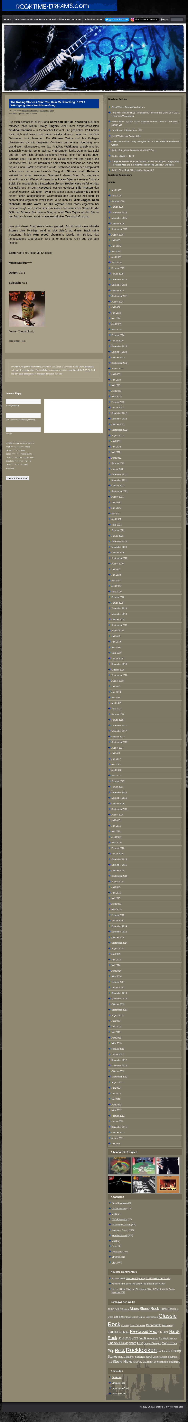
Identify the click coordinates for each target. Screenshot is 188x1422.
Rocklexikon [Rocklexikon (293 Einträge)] (141, 1350)
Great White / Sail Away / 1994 (126, 136)
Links (114, 1241)
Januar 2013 (117, 1054)
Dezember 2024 (119, 279)
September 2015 (119, 876)
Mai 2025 (115, 251)
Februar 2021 (117, 530)
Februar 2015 (117, 915)
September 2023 (119, 363)
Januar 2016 (117, 853)
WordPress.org (119, 1393)
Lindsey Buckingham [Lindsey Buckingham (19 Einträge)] (122, 1343)
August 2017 (117, 748)
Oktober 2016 (118, 803)
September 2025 (119, 229)
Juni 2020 (116, 575)
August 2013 (117, 1015)
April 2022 (116, 458)
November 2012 (119, 1065)
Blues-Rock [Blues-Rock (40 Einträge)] (149, 1308)
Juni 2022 (116, 447)
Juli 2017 (115, 753)
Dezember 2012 (119, 1060)
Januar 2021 (117, 536)
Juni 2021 (116, 508)
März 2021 (116, 525)
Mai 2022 (115, 452)
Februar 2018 (117, 714)
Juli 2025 (115, 240)
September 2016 (119, 809)
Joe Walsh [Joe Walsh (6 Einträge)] (163, 1338)
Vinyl (52, 111)
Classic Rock (19, 341)
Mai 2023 (115, 385)
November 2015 (119, 865)
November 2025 (119, 218)
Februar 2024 (117, 335)
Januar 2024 (117, 340)
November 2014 (119, 932)
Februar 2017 (117, 781)
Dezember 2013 (119, 993)
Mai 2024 (115, 318)
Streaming (117, 1257)
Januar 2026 (117, 207)
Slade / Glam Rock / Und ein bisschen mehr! (132, 170)
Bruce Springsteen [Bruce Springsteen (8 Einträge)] (148, 1317)
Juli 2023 (115, 374)
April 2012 (116, 1104)
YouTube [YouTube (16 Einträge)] (174, 1361)
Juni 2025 (116, 246)
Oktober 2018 (118, 670)
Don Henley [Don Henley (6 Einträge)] (167, 1325)
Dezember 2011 (119, 1127)
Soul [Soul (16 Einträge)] (149, 1356)
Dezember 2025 (119, 212)
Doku (114, 1214)
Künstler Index (93, 19)
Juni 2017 (116, 759)
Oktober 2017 (118, 736)
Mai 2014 (115, 965)
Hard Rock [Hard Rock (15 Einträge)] (124, 1338)
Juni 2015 (116, 893)
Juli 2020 (115, 569)
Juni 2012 (116, 1093)
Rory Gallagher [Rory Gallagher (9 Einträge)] (126, 1356)
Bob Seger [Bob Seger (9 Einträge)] (119, 1317)
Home (7, 19)
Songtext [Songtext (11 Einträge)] (140, 1356)
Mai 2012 (115, 1099)
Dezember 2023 (119, 346)
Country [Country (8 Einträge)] (125, 1325)
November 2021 (119, 480)
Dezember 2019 (119, 608)
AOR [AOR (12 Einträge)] (118, 1309)
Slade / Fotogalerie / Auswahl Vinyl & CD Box (133, 150)
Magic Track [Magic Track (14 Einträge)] (169, 1343)
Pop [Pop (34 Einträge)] (111, 1351)
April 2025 (116, 257)
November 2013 (119, 998)
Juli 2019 (115, 636)
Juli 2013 (115, 1021)
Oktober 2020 (118, 552)
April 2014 (116, 971)
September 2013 (119, 1010)
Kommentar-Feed (120, 1388)
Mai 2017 (115, 764)
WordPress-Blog (175, 1407)
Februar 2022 (117, 463)
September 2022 (119, 430)
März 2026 (116, 195)
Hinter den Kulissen (30, 111)
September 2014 (119, 943)
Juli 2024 (115, 307)
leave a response (26, 374)
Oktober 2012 (118, 1071)
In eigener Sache (120, 1230)
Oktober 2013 (118, 1004)
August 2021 (117, 497)
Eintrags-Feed (118, 1383)
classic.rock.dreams (146, 19)
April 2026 (116, 190)
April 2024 (116, 324)
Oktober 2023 (118, 357)
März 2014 (116, 976)
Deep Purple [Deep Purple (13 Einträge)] (153, 1325)
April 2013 (116, 1038)
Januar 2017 (117, 787)
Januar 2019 (117, 658)
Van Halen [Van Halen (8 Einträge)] (148, 1362)
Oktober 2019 (118, 619)
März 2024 (116, 329)
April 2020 (116, 586)
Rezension (44, 111)
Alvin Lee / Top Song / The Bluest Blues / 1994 (148, 1278)
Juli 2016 (115, 820)
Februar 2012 (117, 1116)
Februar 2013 (117, 1049)
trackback (41, 374)
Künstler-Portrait (119, 1235)
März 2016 (116, 842)
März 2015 (116, 909)
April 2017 (116, 770)
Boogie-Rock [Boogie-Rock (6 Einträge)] (132, 1317)
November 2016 (119, 798)
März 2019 (116, 653)
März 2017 (116, 775)
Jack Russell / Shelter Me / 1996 (126, 130)
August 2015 (117, 881)
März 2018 (116, 708)
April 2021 (116, 519)
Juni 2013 (116, 1026)
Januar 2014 (117, 987)
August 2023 (117, 368)
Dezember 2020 (119, 541)
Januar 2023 (117, 407)
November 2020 (119, 547)
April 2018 (116, 703)
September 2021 (119, 491)
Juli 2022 (115, 441)
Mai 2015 (115, 898)
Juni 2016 (116, 826)
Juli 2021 (115, 502)
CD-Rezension (119, 1208)
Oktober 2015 (118, 870)
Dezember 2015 (119, 859)
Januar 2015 (117, 920)
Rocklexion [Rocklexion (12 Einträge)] (164, 1351)
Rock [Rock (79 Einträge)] (120, 1350)
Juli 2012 (115, 1088)
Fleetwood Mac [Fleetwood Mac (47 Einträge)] (143, 1331)
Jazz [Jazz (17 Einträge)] (135, 1338)
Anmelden (117, 1377)
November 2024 (119, 285)
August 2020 (117, 563)
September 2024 (119, 296)
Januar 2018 (117, 720)
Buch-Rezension (120, 1203)
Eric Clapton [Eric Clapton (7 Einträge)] (123, 1332)
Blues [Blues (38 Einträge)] (134, 1309)
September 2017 (119, 742)
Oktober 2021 (118, 485)
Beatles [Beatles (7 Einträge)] (125, 1309)
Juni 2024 (116, 313)
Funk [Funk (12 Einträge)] (165, 1331)
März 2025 (116, 262)
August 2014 (117, 948)
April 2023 (116, 391)
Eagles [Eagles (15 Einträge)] (112, 1331)
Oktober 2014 (118, 937)
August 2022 (117, 435)
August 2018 (117, 681)
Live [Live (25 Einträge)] (140, 1343)
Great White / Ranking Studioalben (128, 107)
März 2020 (116, 591)
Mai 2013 (115, 1032)
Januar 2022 (117, 469)
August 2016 (117, 815)
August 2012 (117, 1082)
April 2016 (116, 837)
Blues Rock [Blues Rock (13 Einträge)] (167, 1308)
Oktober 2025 (118, 223)
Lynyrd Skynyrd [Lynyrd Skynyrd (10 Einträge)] (152, 1343)
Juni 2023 (116, 380)
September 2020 (119, 558)
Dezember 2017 (119, 725)
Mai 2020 (115, 580)
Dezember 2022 (119, 413)
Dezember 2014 (119, 926)
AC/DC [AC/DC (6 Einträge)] (111, 1309)
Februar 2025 (117, 268)
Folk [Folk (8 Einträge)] (159, 1332)
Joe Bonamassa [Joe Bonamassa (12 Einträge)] (148, 1338)
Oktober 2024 (118, 290)
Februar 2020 (117, 597)
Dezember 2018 (119, 664)
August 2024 (117, 302)
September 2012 (119, 1077)
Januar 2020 (117, 603)
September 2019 (119, 625)
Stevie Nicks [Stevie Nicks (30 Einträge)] (122, 1362)
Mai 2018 (115, 697)
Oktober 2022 (118, 424)
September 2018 (119, 675)
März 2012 (116, 1110)
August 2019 (117, 630)
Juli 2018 (115, 686)
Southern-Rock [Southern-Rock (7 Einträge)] (160, 1357)
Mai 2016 (115, 831)
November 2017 (119, 731)
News (114, 1246)
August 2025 (117, 235)
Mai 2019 (115, 647)
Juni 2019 (116, 642)
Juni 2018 (116, 692)
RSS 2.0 (86, 370)
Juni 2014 (116, 959)
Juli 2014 (115, 954)
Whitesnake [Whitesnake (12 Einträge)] (161, 1361)
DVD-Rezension (119, 1219)
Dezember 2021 (119, 474)
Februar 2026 (117, 201)
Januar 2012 (117, 1121)
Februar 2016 (117, 848)
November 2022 (119, 419)
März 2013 (116, 1043)
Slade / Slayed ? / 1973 (122, 156)
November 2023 (119, 352)
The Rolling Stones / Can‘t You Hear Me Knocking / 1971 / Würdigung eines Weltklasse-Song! (48, 104)
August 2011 (117, 1138)
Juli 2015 (115, 887)
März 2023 (116, 396)
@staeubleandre (118, 19)
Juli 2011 (115, 1143)
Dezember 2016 (119, 792)
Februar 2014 (117, 982)
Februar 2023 (117, 402)
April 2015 (116, 904)
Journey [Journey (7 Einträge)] (173, 1338)
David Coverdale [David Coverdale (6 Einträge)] (138, 1325)
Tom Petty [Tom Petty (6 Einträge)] (137, 1362)
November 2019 (119, 614)
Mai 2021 (115, 513)
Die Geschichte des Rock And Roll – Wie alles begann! (48, 19)
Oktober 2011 (118, 1132)
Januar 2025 (117, 274)
